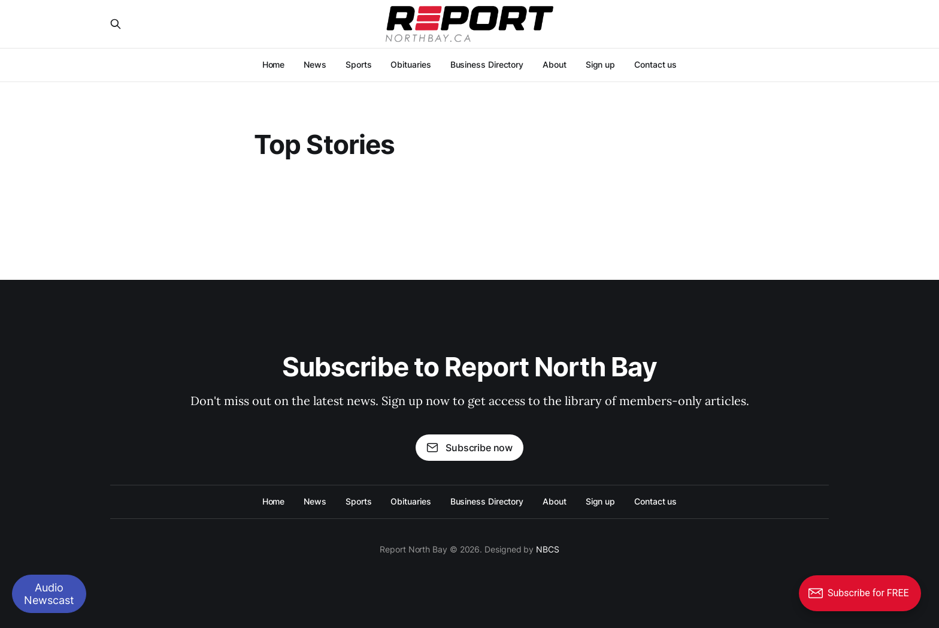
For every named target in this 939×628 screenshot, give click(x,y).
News (315, 64)
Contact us (655, 64)
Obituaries (410, 64)
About (555, 64)
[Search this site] (116, 24)
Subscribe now (469, 448)
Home (273, 64)
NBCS (547, 549)
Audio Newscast (49, 593)
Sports (359, 64)
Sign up (600, 64)
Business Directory (487, 64)
